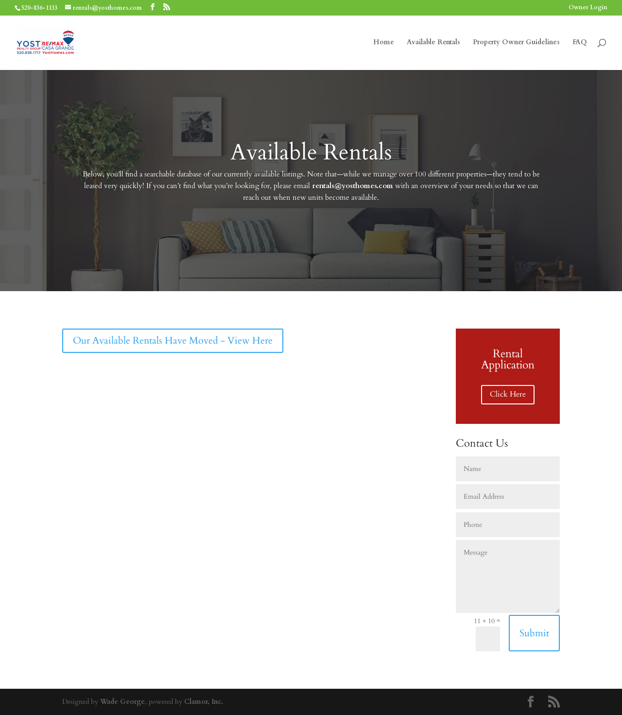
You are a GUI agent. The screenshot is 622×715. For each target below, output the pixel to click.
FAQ (579, 43)
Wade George (122, 701)
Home (383, 43)
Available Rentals (433, 43)
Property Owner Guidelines (516, 43)
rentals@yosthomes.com (352, 186)
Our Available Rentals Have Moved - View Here (173, 340)
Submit (534, 633)
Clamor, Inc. (203, 701)
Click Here (508, 394)
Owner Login (588, 7)
